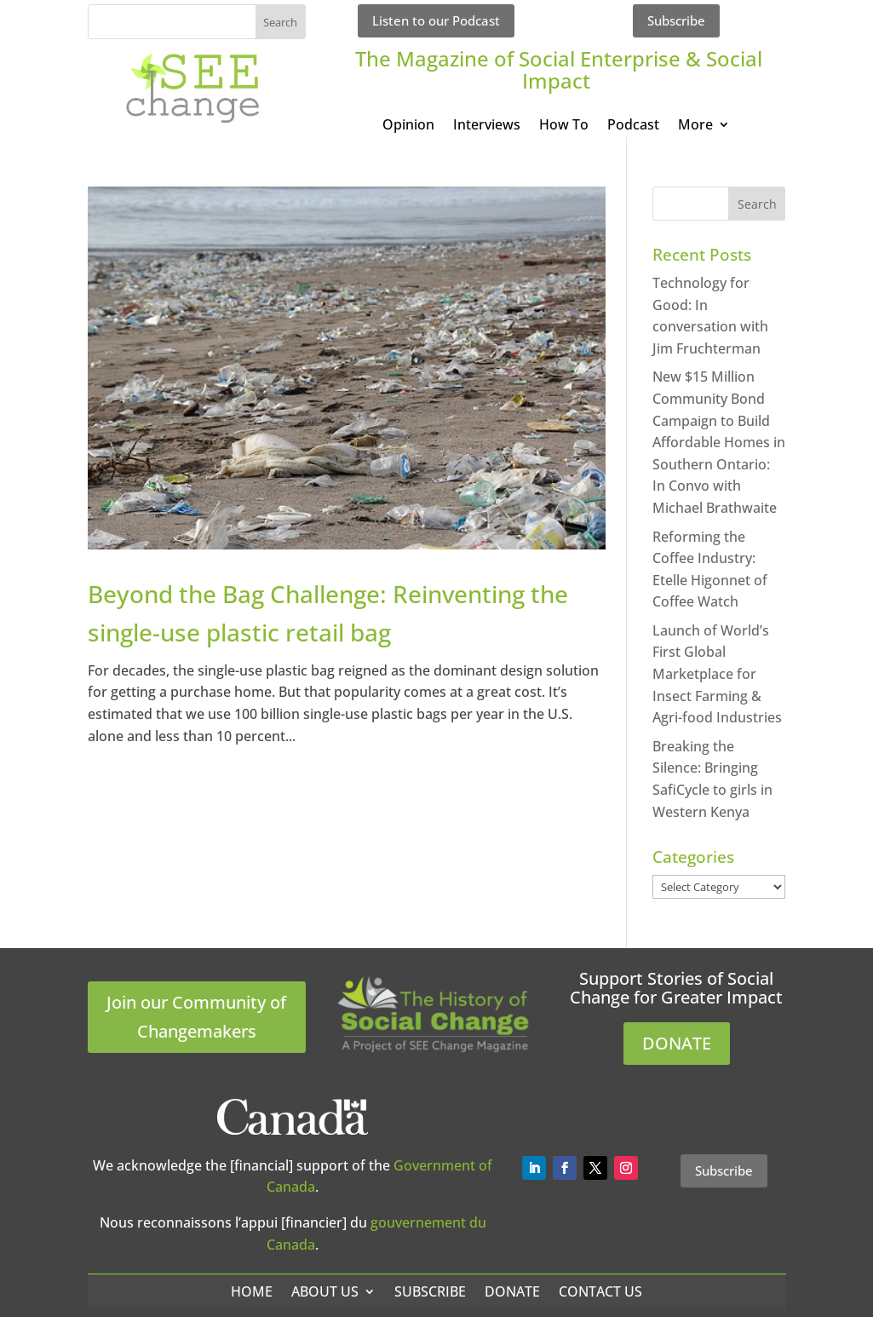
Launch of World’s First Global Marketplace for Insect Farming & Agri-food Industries (717, 674)
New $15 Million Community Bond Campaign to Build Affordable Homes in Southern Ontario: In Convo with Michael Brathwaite (718, 442)
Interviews (486, 126)
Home (252, 1291)
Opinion (408, 126)
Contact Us (600, 1291)
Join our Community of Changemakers (196, 1017)
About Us (325, 1291)
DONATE (676, 1043)
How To (564, 126)
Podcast (633, 126)
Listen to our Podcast (436, 20)
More (695, 126)
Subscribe (676, 20)
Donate (512, 1291)
